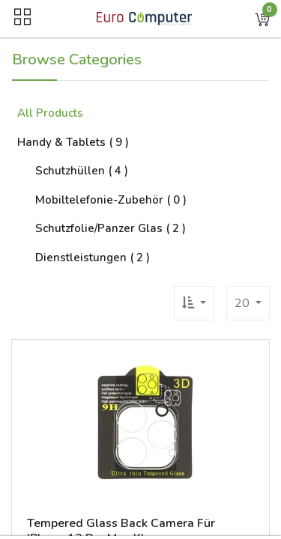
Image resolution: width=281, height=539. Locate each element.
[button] (262, 19)
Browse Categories (77, 59)
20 (244, 303)
